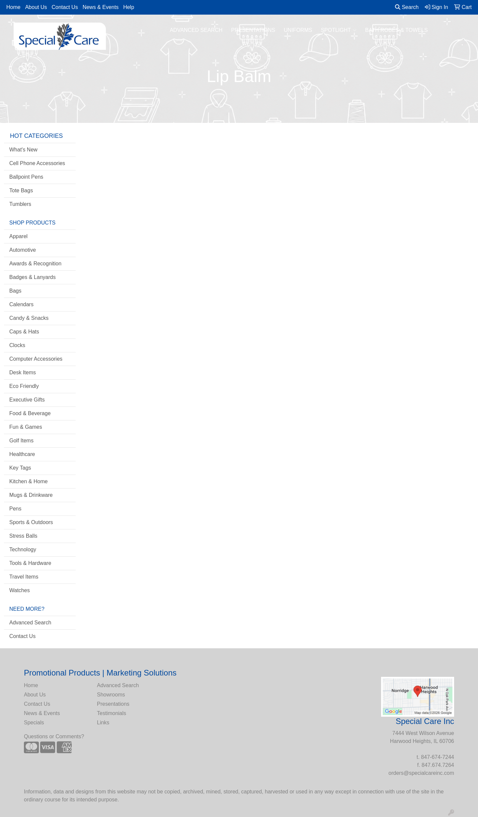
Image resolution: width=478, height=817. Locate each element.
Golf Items (21, 440)
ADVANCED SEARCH (196, 30)
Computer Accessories (35, 359)
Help (128, 7)
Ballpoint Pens (26, 177)
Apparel (18, 236)
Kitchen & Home (28, 481)
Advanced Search (30, 622)
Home (13, 7)
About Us (36, 7)
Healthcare (22, 454)
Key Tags (20, 468)
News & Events (101, 7)
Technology (22, 549)
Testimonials (111, 713)
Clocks (17, 345)
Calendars (21, 304)
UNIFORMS (298, 30)
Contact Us (65, 7)
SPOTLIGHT (339, 30)
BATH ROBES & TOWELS (396, 30)
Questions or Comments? (54, 736)
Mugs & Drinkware (31, 495)
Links (103, 722)
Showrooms (111, 694)
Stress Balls (23, 536)
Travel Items (23, 577)
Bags (15, 291)
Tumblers (20, 204)
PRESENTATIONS (253, 30)
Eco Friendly (24, 386)
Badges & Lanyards (32, 277)
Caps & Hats (24, 331)
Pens (15, 508)
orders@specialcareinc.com (421, 773)
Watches (19, 590)
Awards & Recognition (35, 263)
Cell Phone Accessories (37, 163)
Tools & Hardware (30, 563)
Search (407, 7)
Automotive (22, 250)
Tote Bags (21, 190)
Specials (34, 722)
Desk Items (22, 372)
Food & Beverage (30, 413)
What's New (23, 149)
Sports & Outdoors (31, 522)
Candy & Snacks (28, 318)
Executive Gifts (27, 400)
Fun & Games (25, 427)
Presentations (113, 704)
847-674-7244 (437, 757)
